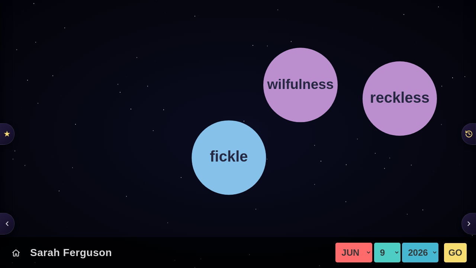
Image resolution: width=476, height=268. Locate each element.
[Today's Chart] (16, 252)
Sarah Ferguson (71, 252)
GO (455, 253)
